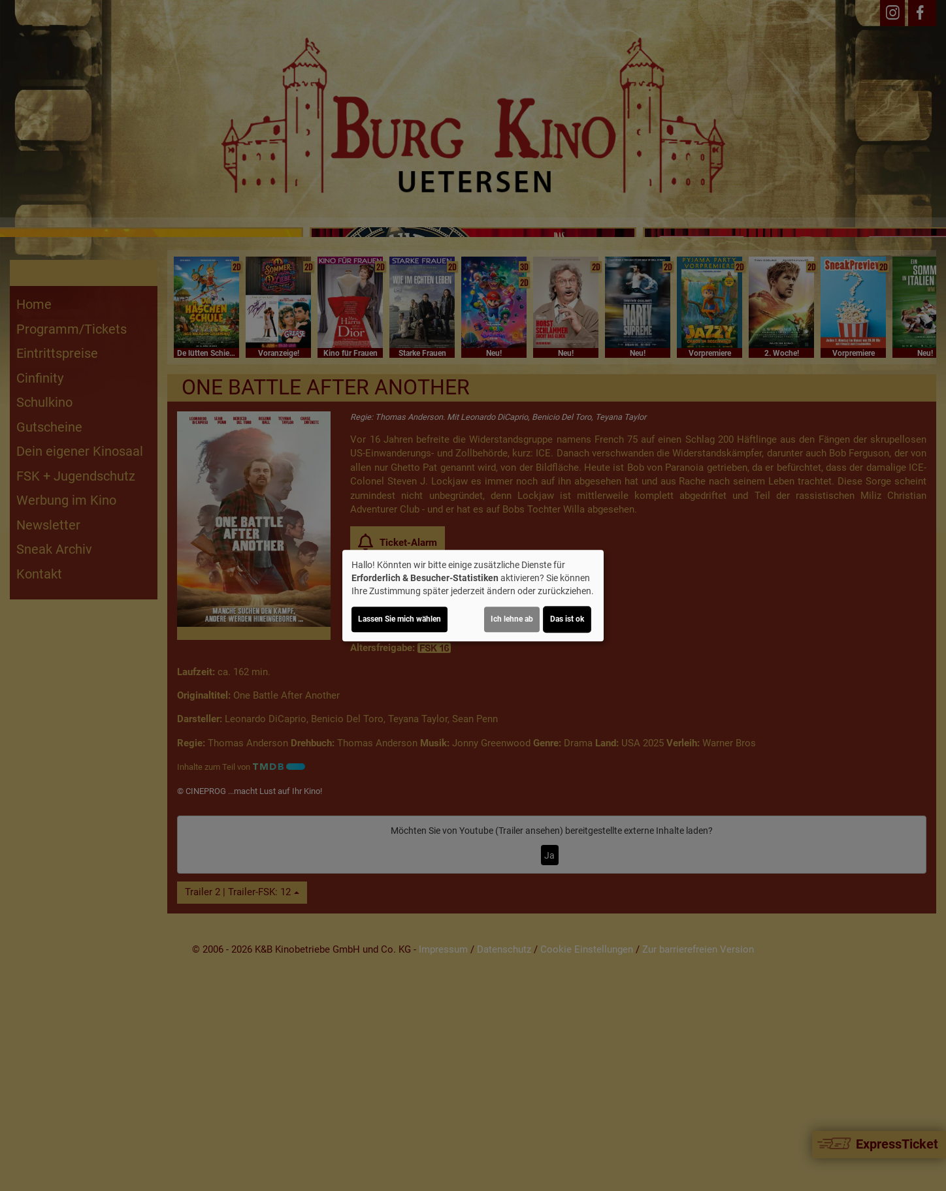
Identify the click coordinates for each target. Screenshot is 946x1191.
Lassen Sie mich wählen (399, 619)
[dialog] (473, 595)
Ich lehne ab (512, 619)
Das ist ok (567, 619)
